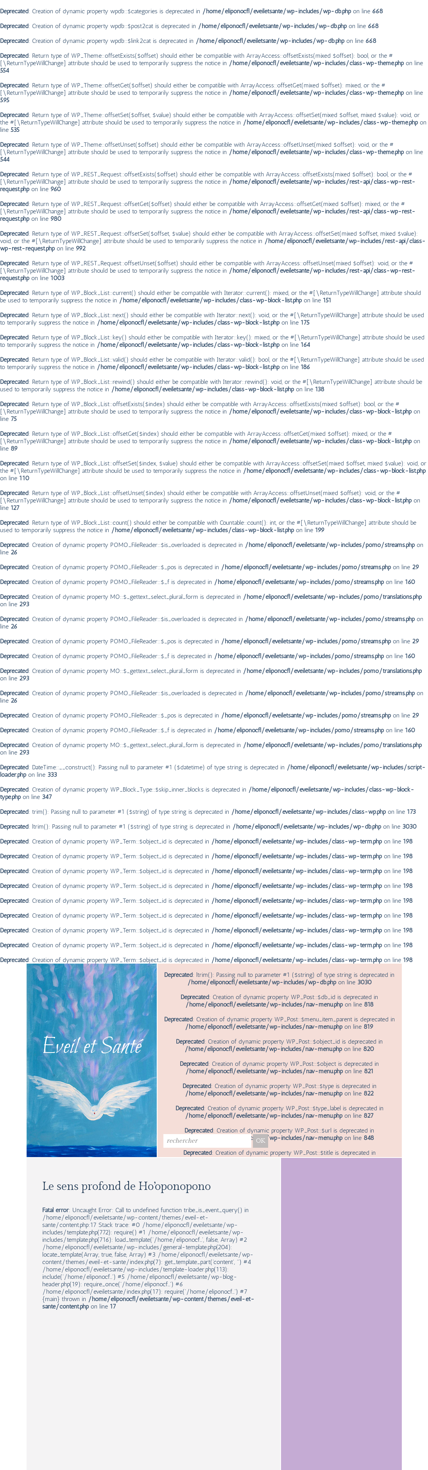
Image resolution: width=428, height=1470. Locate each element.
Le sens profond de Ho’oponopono (126, 1186)
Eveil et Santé (91, 1047)
